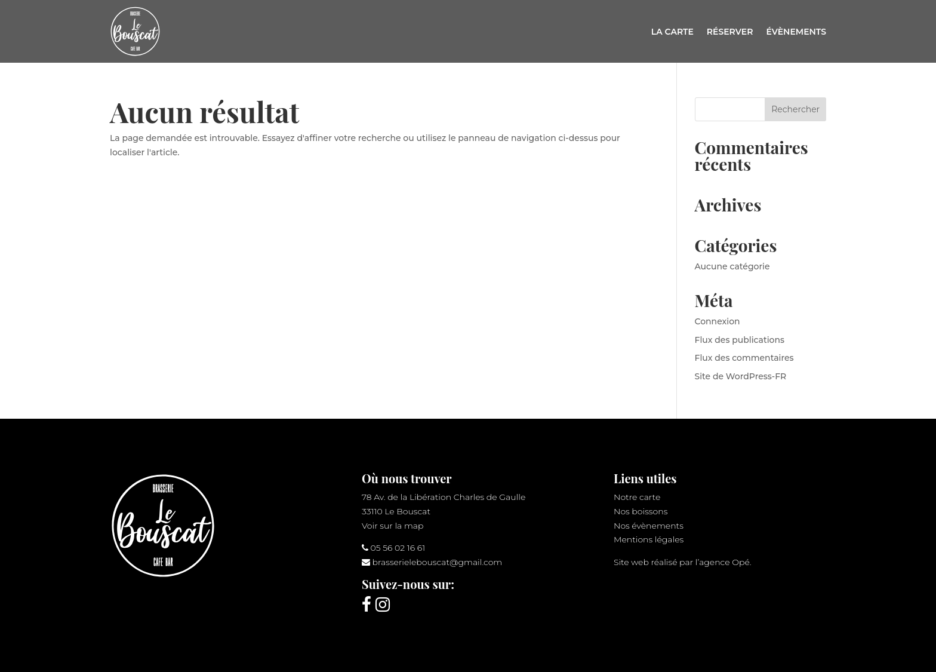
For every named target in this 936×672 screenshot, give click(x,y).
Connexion (717, 321)
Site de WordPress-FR (741, 376)
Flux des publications (740, 340)
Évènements (796, 31)
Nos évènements (648, 525)
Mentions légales (648, 539)
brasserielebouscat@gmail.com (437, 562)
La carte (672, 31)
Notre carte (637, 497)
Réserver (730, 31)
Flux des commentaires (744, 357)
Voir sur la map (392, 525)
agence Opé (724, 562)
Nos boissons (640, 511)
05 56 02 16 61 (398, 547)
